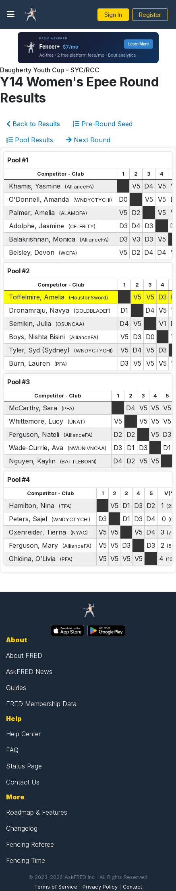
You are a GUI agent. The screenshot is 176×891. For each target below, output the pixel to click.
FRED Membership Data (41, 704)
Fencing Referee (30, 844)
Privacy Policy (100, 887)
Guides (16, 688)
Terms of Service (55, 887)
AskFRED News (29, 672)
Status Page (24, 766)
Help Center (23, 734)
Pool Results (29, 140)
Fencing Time (25, 860)
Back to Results (33, 124)
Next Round (88, 140)
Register (150, 14)
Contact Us (22, 782)
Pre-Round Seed (103, 124)
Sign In (113, 14)
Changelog (21, 828)
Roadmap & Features (36, 812)
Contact (132, 887)
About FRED (24, 655)
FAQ (12, 750)
